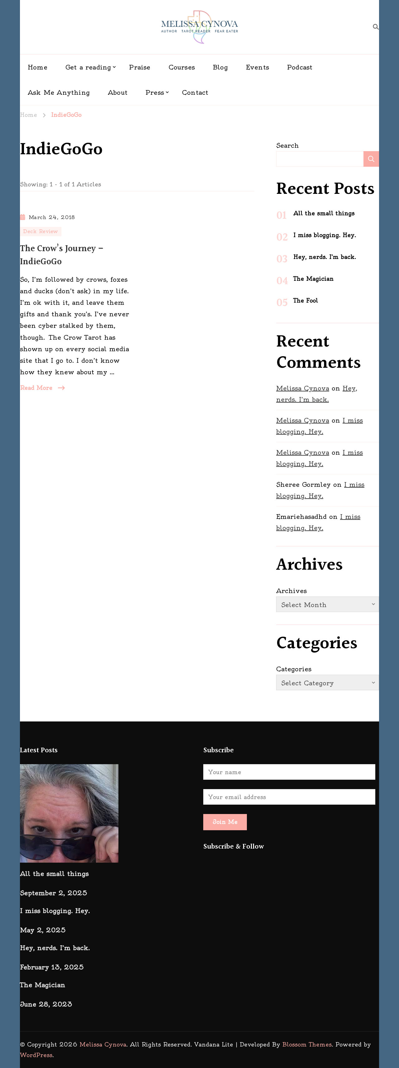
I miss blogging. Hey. (324, 235)
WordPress (36, 1055)
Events (257, 67)
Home (37, 67)
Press (155, 92)
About (117, 92)
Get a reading (88, 67)
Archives (291, 591)
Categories (293, 669)
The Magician (313, 278)
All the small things (323, 213)
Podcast (299, 67)
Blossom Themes (307, 1044)
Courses (182, 67)
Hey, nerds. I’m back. (324, 257)
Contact (195, 92)
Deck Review (40, 231)
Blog (220, 67)
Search (287, 145)
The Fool (305, 300)
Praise (139, 67)
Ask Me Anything (59, 92)
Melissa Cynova (302, 388)
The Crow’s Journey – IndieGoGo (61, 255)
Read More (36, 387)
